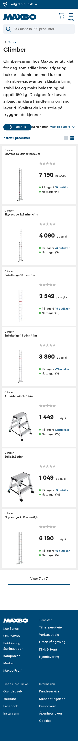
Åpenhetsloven (50, 713)
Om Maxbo (11, 636)
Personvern (47, 706)
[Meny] (71, 17)
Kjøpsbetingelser (52, 699)
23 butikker (62, 248)
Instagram (11, 713)
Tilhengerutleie (50, 627)
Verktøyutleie (49, 634)
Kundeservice (49, 691)
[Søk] (39, 29)
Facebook (10, 706)
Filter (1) (17, 127)
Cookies (45, 720)
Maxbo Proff (12, 670)
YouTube (9, 699)
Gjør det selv (13, 691)
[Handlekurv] (61, 15)
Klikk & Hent (48, 649)
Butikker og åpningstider (13, 646)
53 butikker (62, 490)
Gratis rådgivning (52, 642)
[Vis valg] (62, 127)
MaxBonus (11, 628)
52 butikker (62, 430)
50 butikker (62, 187)
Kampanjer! (12, 656)
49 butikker (62, 308)
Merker (12, 42)
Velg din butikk (23, 4)
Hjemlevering (49, 657)
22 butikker (62, 369)
